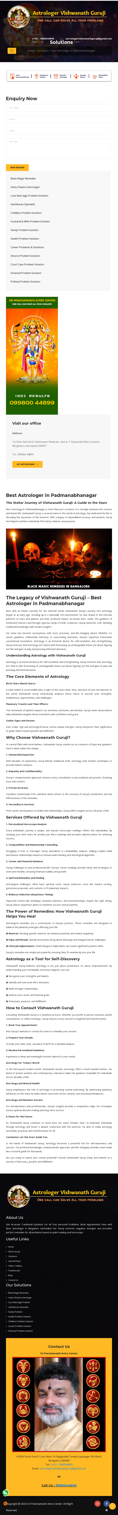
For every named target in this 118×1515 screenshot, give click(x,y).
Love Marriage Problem (19, 1302)
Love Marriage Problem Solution (29, 195)
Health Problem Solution (25, 238)
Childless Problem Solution (26, 213)
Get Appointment (27, 464)
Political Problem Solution (25, 281)
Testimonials (14, 1270)
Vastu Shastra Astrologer (25, 187)
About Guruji (14, 1251)
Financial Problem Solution (26, 273)
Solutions (12, 1256)
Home (11, 1246)
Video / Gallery (15, 1265)
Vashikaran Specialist (23, 204)
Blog (10, 1275)
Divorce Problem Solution (25, 256)
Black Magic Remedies (23, 178)
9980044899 (66, 1485)
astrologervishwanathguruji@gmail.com (88, 38)
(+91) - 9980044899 (43, 38)
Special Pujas (14, 1261)
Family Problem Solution (25, 230)
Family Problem (15, 1311)
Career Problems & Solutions (27, 247)
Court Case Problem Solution (27, 264)
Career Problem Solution (19, 1326)
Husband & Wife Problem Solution (30, 221)
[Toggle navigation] (12, 51)
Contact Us (13, 1280)
